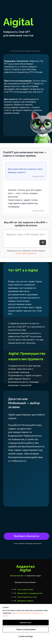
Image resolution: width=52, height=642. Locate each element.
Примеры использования (25, 582)
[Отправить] (42, 242)
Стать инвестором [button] (25, 590)
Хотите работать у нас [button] (27, 597)
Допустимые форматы (26, 253)
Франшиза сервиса (25, 601)
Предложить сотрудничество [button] (29, 593)
